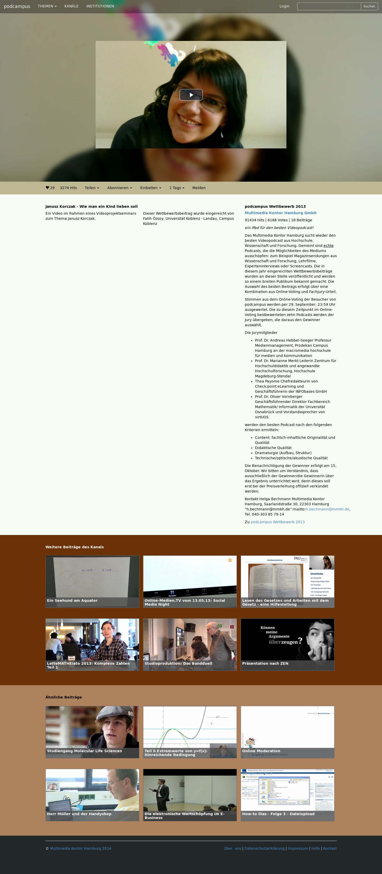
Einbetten (150, 188)
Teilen (92, 188)
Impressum (298, 848)
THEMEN (47, 6)
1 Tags (176, 188)
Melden (199, 188)
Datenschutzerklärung (265, 848)
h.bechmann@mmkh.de (327, 509)
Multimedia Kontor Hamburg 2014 (80, 848)
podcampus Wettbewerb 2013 (278, 522)
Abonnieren (119, 188)
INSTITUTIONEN (100, 6)
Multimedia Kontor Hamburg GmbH (281, 213)
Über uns (232, 848)
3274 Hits (68, 188)
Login (285, 6)
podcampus (17, 6)
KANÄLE (71, 6)
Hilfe (315, 848)
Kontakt (330, 848)
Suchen (369, 6)
